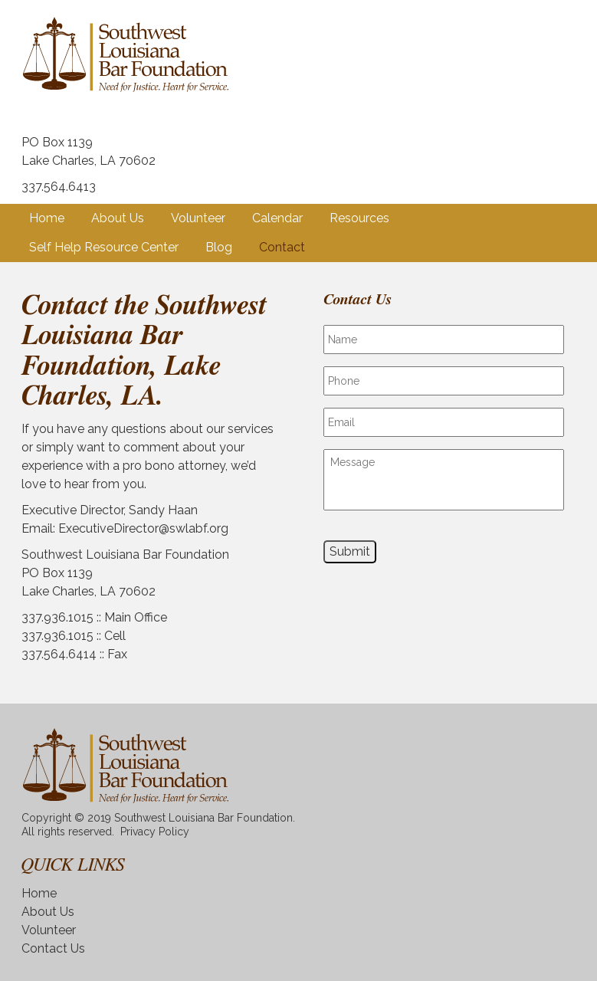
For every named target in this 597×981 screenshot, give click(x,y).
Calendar (277, 218)
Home (46, 218)
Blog (218, 247)
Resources (359, 218)
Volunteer (198, 218)
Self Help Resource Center (104, 247)
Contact (282, 247)
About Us (117, 218)
